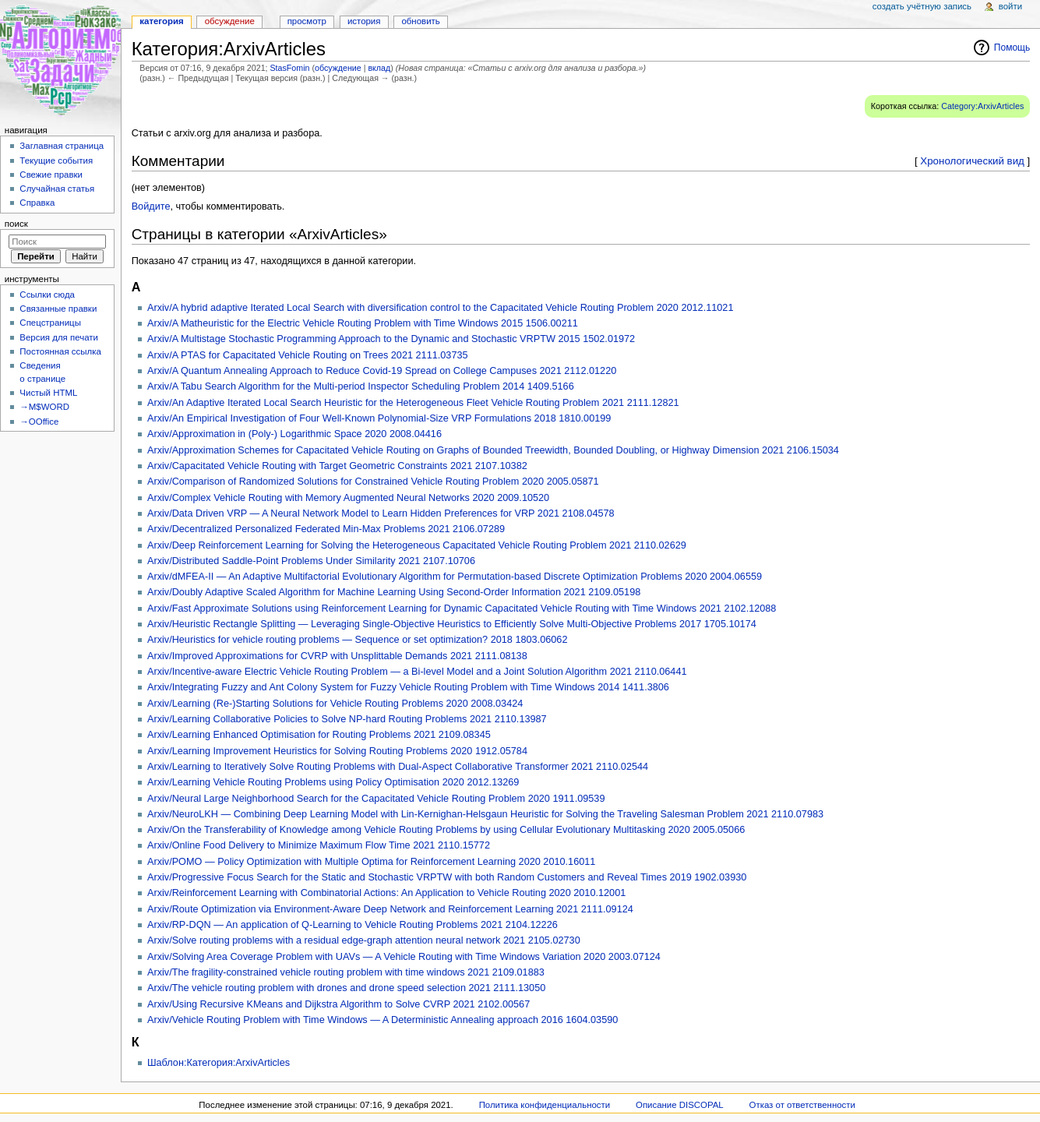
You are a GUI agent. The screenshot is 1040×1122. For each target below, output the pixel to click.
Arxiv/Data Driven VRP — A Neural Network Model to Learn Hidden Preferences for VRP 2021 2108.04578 (381, 513)
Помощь (1012, 47)
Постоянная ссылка (59, 351)
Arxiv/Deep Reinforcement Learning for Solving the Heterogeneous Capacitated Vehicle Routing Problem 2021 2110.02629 (416, 545)
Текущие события (56, 160)
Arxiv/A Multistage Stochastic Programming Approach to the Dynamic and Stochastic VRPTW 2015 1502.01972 (391, 338)
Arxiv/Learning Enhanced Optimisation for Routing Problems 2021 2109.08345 (319, 734)
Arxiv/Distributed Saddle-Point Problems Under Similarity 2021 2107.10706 (311, 561)
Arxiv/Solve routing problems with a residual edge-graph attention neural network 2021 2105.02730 (363, 940)
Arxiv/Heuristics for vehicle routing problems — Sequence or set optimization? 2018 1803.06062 (357, 639)
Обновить (420, 21)
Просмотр (306, 21)
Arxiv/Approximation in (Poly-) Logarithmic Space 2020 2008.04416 (294, 434)
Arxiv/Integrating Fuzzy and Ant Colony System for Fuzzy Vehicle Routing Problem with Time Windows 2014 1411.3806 (408, 687)
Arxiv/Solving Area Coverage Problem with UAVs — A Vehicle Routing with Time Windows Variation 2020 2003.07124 (404, 956)
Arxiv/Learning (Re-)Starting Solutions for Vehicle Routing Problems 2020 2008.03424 (335, 703)
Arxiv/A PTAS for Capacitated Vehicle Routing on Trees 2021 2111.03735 (307, 355)
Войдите (151, 206)
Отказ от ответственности (802, 1105)
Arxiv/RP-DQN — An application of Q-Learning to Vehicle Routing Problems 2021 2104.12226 (352, 924)
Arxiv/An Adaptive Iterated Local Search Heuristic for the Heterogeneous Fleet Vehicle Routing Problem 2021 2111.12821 (413, 402)
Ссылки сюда (47, 294)
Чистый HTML (48, 392)
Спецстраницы (50, 322)
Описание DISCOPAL (680, 1105)
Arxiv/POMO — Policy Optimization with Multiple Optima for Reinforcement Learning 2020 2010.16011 (371, 861)
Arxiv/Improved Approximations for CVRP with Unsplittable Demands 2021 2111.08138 (337, 656)
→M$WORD (44, 406)
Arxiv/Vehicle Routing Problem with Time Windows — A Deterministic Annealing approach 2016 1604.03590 (382, 1019)
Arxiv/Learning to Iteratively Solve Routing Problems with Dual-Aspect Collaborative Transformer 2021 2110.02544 (397, 766)
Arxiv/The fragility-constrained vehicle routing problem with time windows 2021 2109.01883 (346, 972)
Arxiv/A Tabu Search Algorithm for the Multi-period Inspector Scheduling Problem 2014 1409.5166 (360, 386)
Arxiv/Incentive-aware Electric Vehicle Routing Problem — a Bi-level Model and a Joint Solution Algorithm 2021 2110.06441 (417, 671)
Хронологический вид (972, 161)
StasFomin (290, 67)
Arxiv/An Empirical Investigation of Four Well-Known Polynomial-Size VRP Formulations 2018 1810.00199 (379, 418)
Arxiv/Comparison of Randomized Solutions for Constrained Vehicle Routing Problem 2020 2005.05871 (373, 481)
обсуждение (338, 67)
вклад (379, 67)
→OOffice (38, 421)
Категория (161, 21)
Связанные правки (58, 308)
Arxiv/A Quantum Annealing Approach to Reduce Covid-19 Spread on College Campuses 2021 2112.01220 (381, 370)
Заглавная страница (61, 145)
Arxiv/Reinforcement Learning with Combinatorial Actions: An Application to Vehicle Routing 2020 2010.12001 (386, 892)
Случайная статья (56, 188)
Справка (37, 202)
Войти (1010, 6)
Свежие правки (51, 174)
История (364, 21)
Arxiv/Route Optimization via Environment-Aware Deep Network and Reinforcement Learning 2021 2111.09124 (390, 909)
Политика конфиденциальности (545, 1105)
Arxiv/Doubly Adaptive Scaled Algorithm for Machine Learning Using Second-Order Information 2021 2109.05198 (393, 592)
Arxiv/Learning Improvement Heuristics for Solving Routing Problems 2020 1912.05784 (337, 751)
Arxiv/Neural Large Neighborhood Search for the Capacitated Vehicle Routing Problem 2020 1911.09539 (376, 798)
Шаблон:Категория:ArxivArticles (218, 1062)
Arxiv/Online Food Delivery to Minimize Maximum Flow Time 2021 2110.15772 (318, 845)
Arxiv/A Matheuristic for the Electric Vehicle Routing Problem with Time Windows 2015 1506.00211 (362, 323)
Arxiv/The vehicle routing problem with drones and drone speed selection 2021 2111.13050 (346, 988)
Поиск (16, 223)
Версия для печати (58, 337)
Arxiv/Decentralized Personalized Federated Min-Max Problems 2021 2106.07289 (326, 529)
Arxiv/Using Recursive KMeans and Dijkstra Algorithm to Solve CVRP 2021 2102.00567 (338, 1004)
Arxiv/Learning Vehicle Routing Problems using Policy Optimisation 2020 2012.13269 (333, 782)
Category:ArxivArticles (982, 106)
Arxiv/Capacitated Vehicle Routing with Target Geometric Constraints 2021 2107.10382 (337, 465)
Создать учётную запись (922, 6)
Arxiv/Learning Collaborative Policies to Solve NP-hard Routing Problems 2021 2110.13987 (347, 719)
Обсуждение (230, 21)
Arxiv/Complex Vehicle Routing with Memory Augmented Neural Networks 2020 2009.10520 (348, 497)
